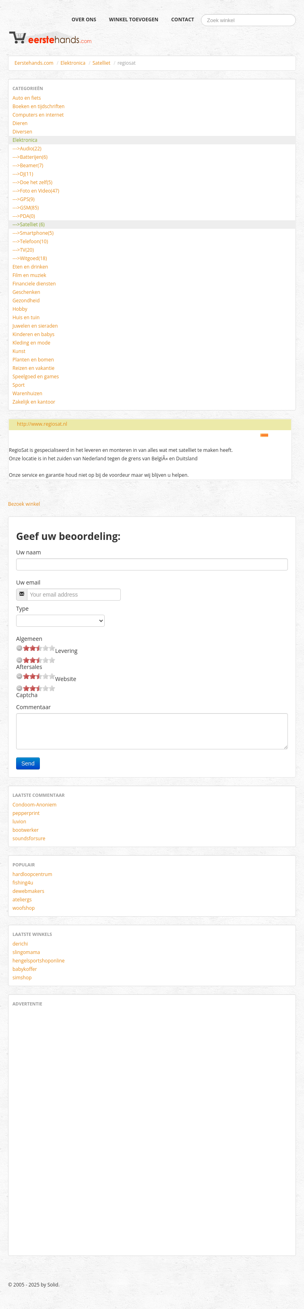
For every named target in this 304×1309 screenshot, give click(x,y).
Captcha (26, 695)
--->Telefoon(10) (30, 241)
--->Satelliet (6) (28, 224)
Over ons (84, 19)
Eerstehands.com (34, 63)
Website (65, 679)
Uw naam (28, 552)
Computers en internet (38, 114)
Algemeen (29, 638)
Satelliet (101, 63)
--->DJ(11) (22, 173)
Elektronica (72, 63)
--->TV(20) (23, 249)
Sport (18, 385)
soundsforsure (28, 838)
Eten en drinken (30, 266)
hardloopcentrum (32, 874)
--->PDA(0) (23, 216)
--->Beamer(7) (27, 165)
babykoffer (24, 969)
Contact (182, 19)
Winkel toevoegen (133, 19)
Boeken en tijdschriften (38, 106)
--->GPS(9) (23, 199)
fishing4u (22, 882)
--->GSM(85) (25, 207)
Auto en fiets (26, 97)
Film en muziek (29, 275)
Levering (66, 650)
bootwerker (25, 830)
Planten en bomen (33, 359)
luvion (19, 821)
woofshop (23, 908)
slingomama (26, 952)
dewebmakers (28, 891)
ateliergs (22, 899)
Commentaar (33, 707)
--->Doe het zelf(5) (32, 182)
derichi (20, 943)
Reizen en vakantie (33, 368)
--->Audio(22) (26, 148)
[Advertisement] (36, 1129)
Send (28, 763)
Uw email (28, 582)
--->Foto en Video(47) (35, 190)
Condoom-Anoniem (34, 804)
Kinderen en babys (33, 334)
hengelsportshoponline (38, 960)
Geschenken (26, 292)
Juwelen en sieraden (35, 325)
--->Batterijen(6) (30, 157)
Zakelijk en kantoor (33, 401)
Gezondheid (25, 300)
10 (52, 648)
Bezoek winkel (24, 504)
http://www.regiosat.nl (42, 424)
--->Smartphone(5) (33, 233)
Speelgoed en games (35, 376)
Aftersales (29, 667)
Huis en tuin (25, 317)
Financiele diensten (34, 283)
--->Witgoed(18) (29, 258)
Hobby (19, 309)
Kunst (18, 351)
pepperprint (25, 813)
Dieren (19, 123)
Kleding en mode (31, 342)
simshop (22, 977)
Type (22, 608)
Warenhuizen (27, 393)
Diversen (22, 131)
